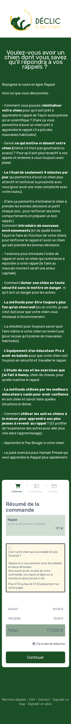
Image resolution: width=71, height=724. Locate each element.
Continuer (35, 657)
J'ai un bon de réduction (49, 644)
